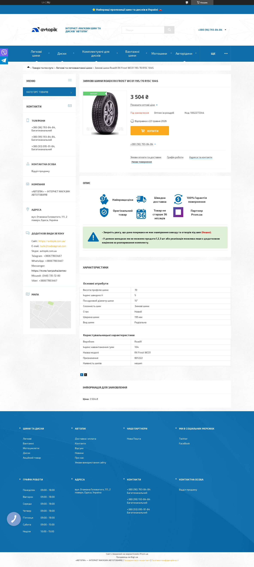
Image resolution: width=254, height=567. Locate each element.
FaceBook (184, 443)
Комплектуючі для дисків (95, 53)
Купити (152, 131)
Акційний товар (32, 457)
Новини (79, 452)
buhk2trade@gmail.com (53, 245)
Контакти (80, 443)
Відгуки (79, 448)
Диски (61, 53)
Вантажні (28, 443)
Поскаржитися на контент (137, 560)
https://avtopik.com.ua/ (52, 241)
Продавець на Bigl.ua (127, 557)
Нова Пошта (134, 438)
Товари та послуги (42, 67)
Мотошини (159, 53)
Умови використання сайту (90, 462)
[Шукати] (169, 29)
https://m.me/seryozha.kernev (49, 270)
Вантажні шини (132, 53)
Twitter (183, 438)
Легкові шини (36, 53)
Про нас (79, 457)
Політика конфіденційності (165, 560)
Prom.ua (144, 554)
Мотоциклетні (31, 448)
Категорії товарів (37, 91)
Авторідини (184, 53)
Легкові (27, 438)
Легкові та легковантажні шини (74, 67)
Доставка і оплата (85, 438)
